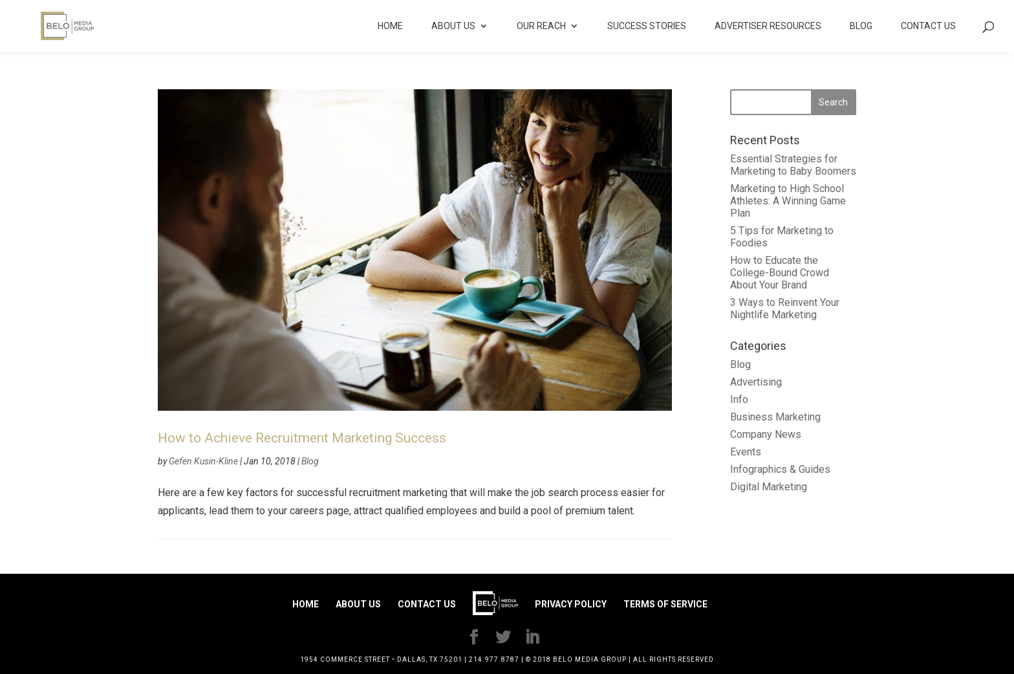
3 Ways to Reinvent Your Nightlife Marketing (784, 308)
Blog (861, 26)
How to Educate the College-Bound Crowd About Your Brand (779, 272)
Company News (765, 434)
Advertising (756, 382)
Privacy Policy (571, 604)
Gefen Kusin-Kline (203, 461)
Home (390, 26)
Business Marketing (775, 417)
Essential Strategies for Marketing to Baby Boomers (793, 165)
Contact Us (928, 26)
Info (739, 399)
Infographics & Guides (780, 469)
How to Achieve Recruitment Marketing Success (302, 438)
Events (745, 452)
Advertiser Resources (768, 26)
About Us (453, 26)
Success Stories (646, 26)
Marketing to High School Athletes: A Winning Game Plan (788, 200)
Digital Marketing (768, 487)
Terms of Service (665, 604)
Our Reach (541, 26)
